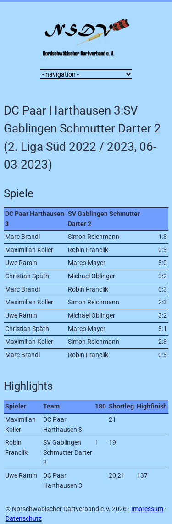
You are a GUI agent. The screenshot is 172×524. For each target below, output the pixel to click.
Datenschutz (24, 519)
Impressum (147, 509)
